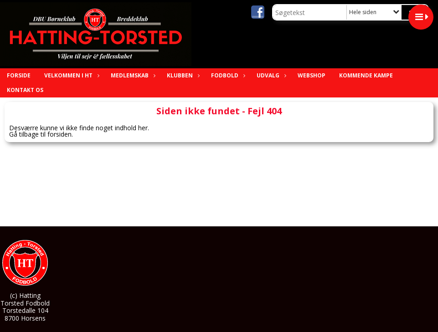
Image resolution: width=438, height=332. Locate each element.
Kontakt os (25, 90)
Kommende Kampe (366, 75)
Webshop (311, 75)
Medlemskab (132, 75)
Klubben (182, 75)
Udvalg (270, 75)
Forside (19, 75)
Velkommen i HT (70, 75)
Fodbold (227, 75)
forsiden (59, 134)
